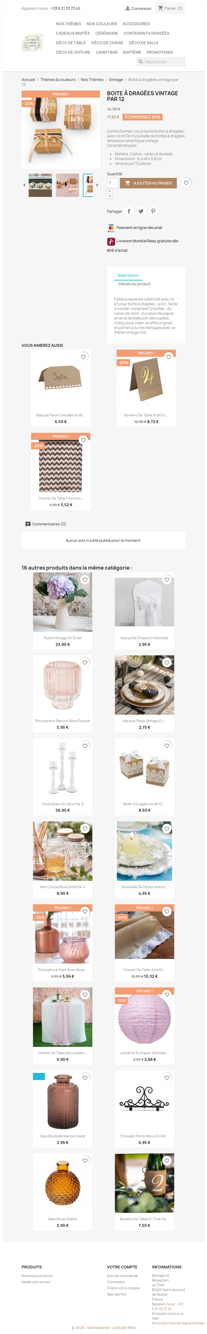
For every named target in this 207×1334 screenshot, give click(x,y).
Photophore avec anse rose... (62, 969)
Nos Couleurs (102, 23)
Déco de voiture (73, 52)
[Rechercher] (160, 62)
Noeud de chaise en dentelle (144, 638)
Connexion (116, 1282)
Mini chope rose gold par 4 (62, 887)
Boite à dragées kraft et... (144, 804)
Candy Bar (107, 52)
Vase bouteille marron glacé (62, 1136)
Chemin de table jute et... (144, 969)
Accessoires (136, 23)
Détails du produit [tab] (134, 283)
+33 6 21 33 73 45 (65, 8)
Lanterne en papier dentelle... (144, 1053)
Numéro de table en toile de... (144, 1219)
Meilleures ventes (36, 1282)
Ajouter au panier (148, 183)
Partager (129, 211)
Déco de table (71, 42)
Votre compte (122, 1267)
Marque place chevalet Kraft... (60, 415)
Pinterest (153, 211)
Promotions (160, 52)
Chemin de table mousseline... (62, 1053)
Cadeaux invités (73, 33)
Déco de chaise (107, 42)
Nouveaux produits (37, 1275)
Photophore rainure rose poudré (62, 721)
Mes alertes (116, 1294)
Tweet (141, 211)
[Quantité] (112, 183)
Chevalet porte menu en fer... (144, 1136)
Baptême (132, 52)
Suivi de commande (122, 1275)
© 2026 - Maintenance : (92, 1327)
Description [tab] (128, 275)
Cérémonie (106, 33)
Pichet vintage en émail (62, 638)
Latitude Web (124, 1327)
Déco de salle (144, 42)
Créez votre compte (123, 1288)
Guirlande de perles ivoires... (144, 887)
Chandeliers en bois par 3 (62, 804)
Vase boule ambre (62, 1219)
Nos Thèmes (68, 23)
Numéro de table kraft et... (146, 415)
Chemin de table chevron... (60, 498)
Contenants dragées (146, 33)
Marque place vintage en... (144, 721)
